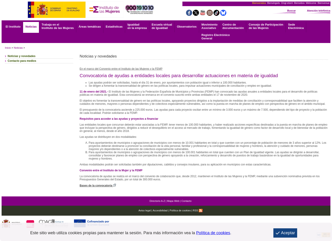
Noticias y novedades (22, 56)
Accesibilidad (160, 210)
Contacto (186, 201)
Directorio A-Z (157, 201)
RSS (198, 210)
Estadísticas (114, 26)
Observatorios (187, 26)
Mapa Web (173, 201)
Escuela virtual (162, 26)
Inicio (8, 47)
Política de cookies (180, 210)
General (215, 36)
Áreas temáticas (90, 26)
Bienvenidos (259, 3)
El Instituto (13, 26)
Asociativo (209, 26)
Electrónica (296, 26)
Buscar (291, 10)
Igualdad (137, 26)
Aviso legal (145, 210)
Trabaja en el (58, 26)
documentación (233, 26)
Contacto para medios (22, 60)
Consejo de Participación (266, 26)
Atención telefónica (318, 10)
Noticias (31, 26)
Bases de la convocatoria (98, 185)
